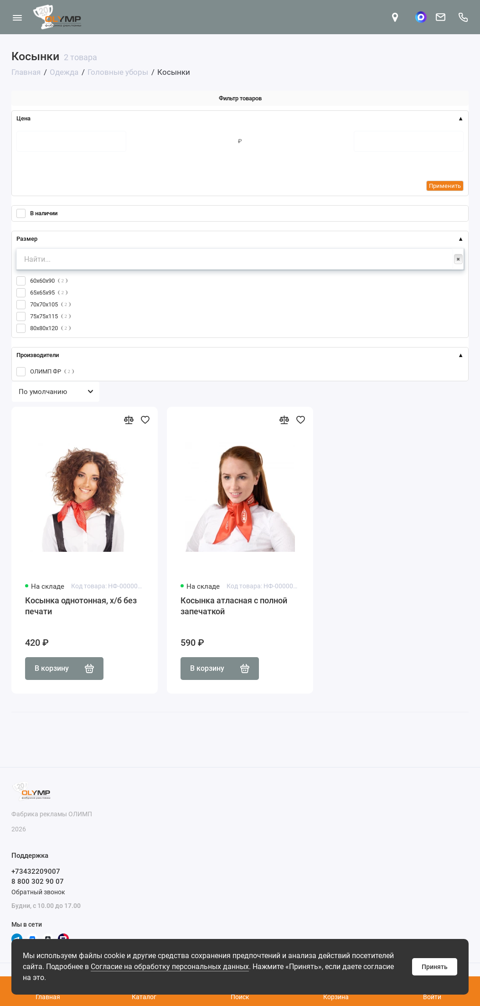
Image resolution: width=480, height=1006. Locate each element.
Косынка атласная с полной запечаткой (234, 606)
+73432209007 (35, 871)
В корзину (64, 668)
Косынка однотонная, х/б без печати (81, 606)
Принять (435, 966)
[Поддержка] (463, 17)
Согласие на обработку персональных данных (170, 966)
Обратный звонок (38, 892)
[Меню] (17, 17)
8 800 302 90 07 (37, 881)
